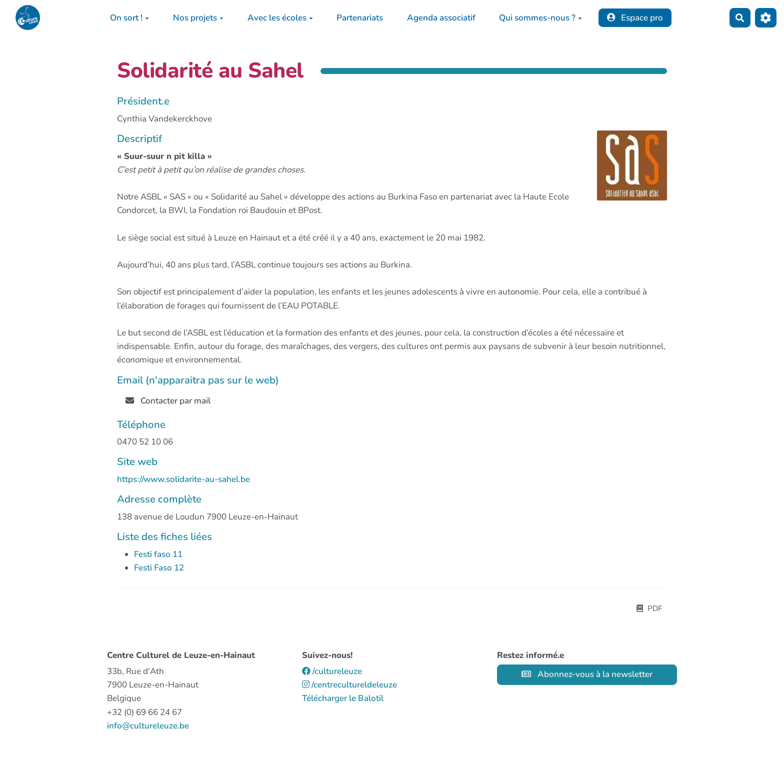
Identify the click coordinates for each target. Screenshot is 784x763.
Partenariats (359, 18)
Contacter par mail (168, 400)
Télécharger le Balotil (343, 698)
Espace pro (635, 18)
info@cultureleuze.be (148, 726)
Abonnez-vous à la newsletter (587, 674)
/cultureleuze (332, 671)
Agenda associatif (441, 18)
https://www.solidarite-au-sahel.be (183, 479)
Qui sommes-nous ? (540, 18)
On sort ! (129, 18)
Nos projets (198, 18)
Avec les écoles (280, 18)
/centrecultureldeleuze (349, 684)
